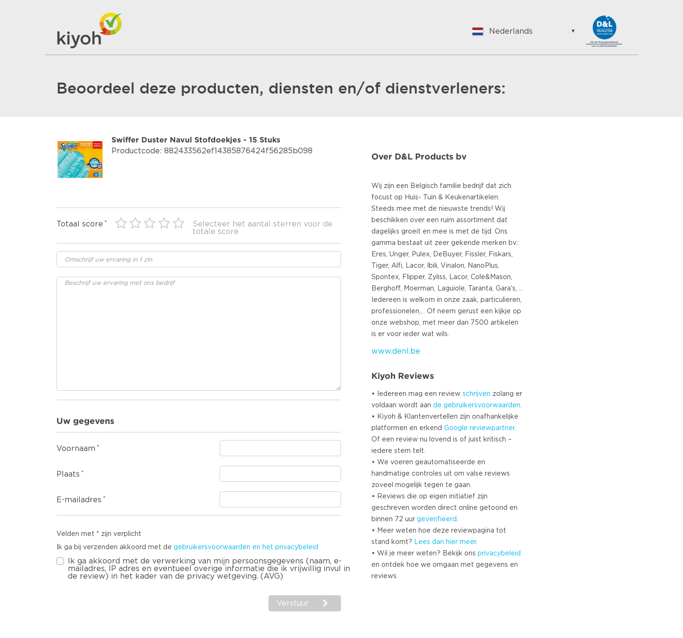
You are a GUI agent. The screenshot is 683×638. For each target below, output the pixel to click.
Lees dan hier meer (445, 542)
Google (456, 428)
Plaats (68, 474)
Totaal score (79, 224)
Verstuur (294, 603)
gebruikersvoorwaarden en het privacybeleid (246, 547)
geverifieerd (437, 519)
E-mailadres (79, 500)
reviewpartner (492, 428)
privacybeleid (499, 553)
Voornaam (75, 448)
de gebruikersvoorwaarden (476, 405)
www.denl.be (395, 351)
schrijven (476, 394)
